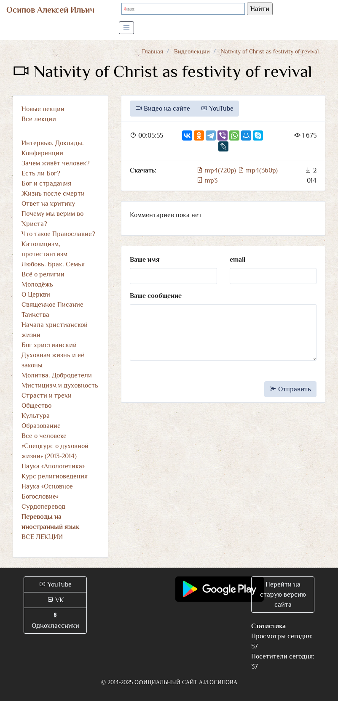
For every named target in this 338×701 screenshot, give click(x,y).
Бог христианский (49, 345)
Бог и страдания (46, 183)
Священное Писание (52, 304)
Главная (152, 51)
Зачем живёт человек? (55, 163)
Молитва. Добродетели (56, 375)
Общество (36, 405)
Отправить (290, 389)
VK (55, 600)
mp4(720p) (217, 170)
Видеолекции (192, 51)
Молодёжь (37, 284)
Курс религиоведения (54, 476)
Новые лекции (42, 109)
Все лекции (38, 119)
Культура (35, 416)
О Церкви (35, 294)
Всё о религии (42, 274)
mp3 (206, 180)
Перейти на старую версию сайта (283, 594)
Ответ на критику (48, 203)
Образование (41, 426)
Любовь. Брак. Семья (53, 264)
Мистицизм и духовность (59, 385)
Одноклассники (55, 620)
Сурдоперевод (43, 506)
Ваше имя (144, 259)
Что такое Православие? (58, 234)
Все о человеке (44, 436)
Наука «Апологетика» (53, 466)
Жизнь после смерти (53, 193)
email (237, 259)
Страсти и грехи (46, 395)
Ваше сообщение (156, 296)
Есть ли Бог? (40, 173)
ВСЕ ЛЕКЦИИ (42, 537)
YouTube (217, 108)
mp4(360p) (258, 170)
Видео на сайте (162, 108)
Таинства (35, 315)
